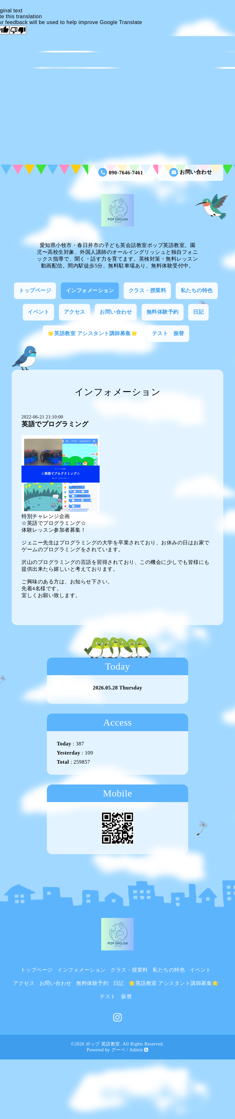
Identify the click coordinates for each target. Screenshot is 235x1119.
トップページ (35, 290)
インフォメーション (90, 290)
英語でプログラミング (54, 424)
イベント (38, 312)
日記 (198, 312)
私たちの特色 (197, 290)
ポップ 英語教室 (103, 1044)
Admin (136, 1049)
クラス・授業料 (147, 290)
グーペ (118, 1049)
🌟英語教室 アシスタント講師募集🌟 (93, 333)
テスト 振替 (168, 333)
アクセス (74, 312)
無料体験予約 (162, 312)
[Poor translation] (17, 29)
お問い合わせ (190, 172)
